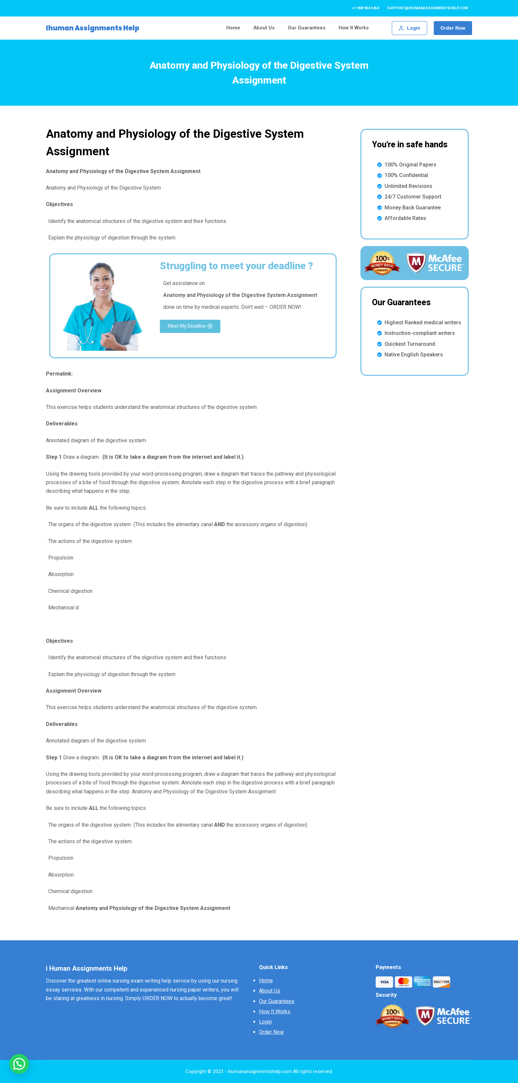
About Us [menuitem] (264, 28)
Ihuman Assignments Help (92, 28)
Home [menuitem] (233, 28)
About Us (269, 991)
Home (266, 980)
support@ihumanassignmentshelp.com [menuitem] (427, 8)
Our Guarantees (276, 1001)
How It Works (274, 1011)
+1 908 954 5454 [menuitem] (365, 8)
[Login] (409, 28)
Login (265, 1022)
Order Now (452, 28)
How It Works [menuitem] (354, 28)
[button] (190, 326)
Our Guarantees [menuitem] (306, 28)
